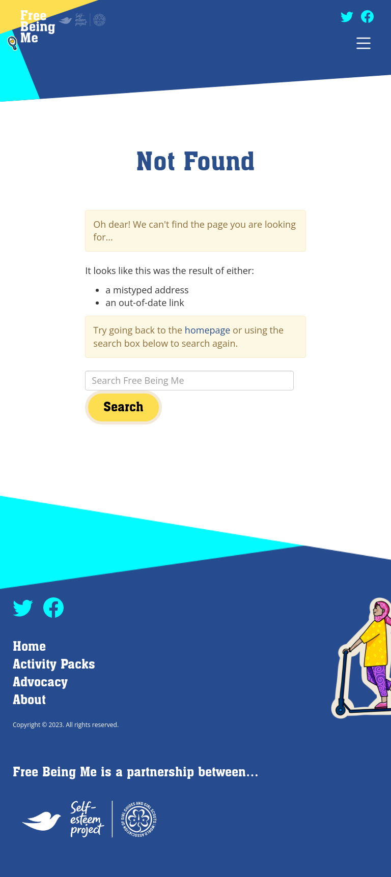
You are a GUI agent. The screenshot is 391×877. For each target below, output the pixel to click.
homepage (208, 330)
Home (29, 647)
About (29, 700)
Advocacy (40, 682)
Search (123, 407)
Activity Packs (54, 664)
